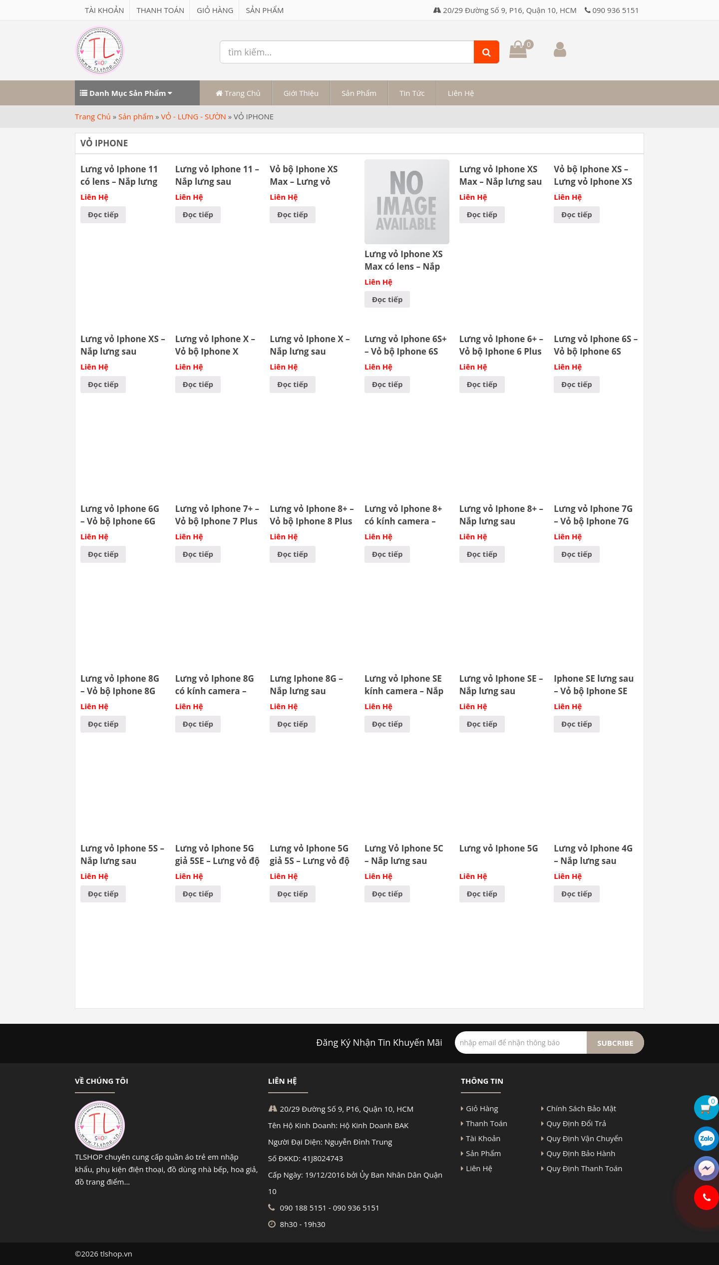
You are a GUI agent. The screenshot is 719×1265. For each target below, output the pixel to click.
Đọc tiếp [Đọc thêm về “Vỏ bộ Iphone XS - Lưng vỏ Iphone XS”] (576, 214)
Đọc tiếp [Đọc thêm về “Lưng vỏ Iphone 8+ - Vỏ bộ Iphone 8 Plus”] (292, 554)
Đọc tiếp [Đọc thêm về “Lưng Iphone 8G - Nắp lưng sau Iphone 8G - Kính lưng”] (292, 724)
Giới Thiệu (301, 93)
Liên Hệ (461, 93)
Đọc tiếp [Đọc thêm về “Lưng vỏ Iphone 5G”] (482, 893)
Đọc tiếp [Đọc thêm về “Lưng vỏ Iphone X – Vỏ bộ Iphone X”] (198, 384)
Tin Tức (412, 93)
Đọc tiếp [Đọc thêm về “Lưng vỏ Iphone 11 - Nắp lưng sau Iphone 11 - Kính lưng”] (198, 214)
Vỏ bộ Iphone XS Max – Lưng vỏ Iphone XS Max (304, 181)
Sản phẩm (135, 116)
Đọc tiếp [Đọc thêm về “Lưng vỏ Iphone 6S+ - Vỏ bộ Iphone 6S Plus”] (387, 384)
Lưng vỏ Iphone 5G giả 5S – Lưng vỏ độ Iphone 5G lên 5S (310, 861)
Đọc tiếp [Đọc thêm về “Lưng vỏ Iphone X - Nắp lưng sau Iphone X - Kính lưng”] (292, 384)
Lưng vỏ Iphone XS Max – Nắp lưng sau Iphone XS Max (500, 181)
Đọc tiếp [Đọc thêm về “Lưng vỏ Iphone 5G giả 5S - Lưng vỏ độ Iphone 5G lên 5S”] (292, 893)
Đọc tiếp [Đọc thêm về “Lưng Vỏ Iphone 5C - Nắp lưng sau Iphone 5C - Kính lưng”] (387, 893)
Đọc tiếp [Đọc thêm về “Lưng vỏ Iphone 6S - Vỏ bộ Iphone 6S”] (576, 384)
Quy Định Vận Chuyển (584, 1138)
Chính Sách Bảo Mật (581, 1108)
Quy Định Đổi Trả (576, 1123)
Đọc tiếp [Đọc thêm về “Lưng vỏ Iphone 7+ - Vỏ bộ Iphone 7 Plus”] (198, 554)
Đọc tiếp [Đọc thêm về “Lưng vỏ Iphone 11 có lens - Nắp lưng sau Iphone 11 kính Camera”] (103, 214)
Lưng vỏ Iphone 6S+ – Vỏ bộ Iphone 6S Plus (405, 351)
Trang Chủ (238, 93)
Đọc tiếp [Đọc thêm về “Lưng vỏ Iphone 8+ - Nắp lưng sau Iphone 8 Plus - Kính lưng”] (482, 554)
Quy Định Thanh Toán (584, 1168)
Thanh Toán (160, 10)
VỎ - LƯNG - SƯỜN (193, 116)
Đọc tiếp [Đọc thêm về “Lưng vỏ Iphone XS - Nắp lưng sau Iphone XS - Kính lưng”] (103, 384)
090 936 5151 (615, 10)
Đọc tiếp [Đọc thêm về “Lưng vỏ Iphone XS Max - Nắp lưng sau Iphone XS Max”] (482, 214)
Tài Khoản (104, 10)
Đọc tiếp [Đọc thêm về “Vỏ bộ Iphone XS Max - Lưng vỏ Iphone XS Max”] (292, 214)
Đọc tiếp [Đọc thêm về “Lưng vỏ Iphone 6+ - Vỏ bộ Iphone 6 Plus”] (482, 384)
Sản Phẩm (265, 10)
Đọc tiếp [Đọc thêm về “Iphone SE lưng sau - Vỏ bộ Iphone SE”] (576, 724)
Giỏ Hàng (215, 10)
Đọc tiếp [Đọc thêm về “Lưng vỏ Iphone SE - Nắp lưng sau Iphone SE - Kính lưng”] (482, 724)
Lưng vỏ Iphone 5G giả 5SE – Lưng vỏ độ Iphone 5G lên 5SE (217, 861)
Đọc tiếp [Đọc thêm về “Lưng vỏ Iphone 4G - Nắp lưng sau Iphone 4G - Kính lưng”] (576, 893)
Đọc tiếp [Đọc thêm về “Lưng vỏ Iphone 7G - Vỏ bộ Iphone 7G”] (576, 554)
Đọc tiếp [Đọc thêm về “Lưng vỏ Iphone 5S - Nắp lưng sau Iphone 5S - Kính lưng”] (103, 893)
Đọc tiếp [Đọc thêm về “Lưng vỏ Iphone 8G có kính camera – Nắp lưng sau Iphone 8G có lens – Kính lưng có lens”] (198, 724)
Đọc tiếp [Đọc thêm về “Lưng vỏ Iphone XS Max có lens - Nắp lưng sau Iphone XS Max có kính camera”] (387, 299)
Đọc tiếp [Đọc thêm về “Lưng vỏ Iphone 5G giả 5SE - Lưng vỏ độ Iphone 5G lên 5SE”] (198, 893)
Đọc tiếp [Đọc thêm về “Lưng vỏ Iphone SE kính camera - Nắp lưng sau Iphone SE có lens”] (387, 724)
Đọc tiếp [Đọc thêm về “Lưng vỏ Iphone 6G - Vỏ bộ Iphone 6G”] (103, 554)
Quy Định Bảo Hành (580, 1153)
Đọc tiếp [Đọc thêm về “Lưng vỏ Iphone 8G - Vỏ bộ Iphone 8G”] (103, 724)
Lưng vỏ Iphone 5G (498, 848)
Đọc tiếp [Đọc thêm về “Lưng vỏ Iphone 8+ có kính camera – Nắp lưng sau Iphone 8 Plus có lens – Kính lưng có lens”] (387, 554)
